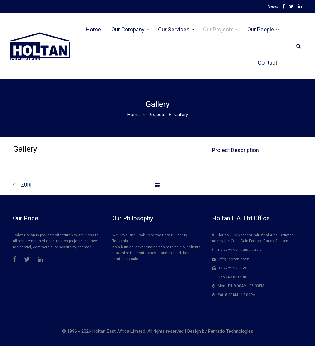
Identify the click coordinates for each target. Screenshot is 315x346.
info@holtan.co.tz (233, 259)
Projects (157, 114)
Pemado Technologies (230, 331)
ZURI (26, 185)
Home (93, 29)
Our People (260, 29)
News (273, 6)
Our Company (128, 29)
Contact (267, 62)
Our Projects (218, 29)
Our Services (173, 29)
